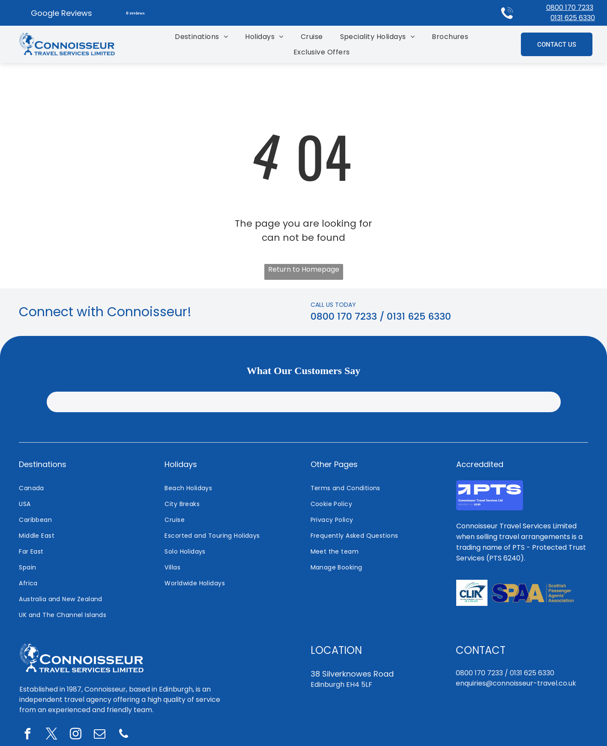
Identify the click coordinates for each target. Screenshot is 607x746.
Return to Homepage (303, 269)
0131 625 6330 (572, 18)
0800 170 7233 (569, 7)
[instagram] (75, 735)
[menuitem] (201, 36)
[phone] (123, 735)
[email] (99, 735)
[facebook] (27, 735)
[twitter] (51, 735)
